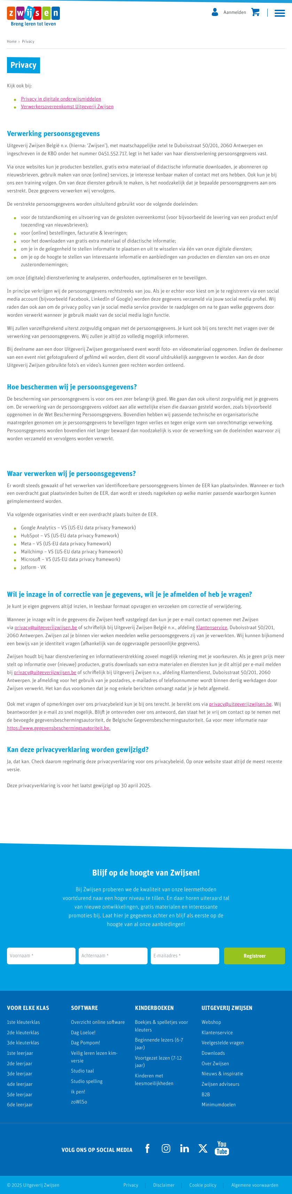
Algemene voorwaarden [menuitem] (254, 1185)
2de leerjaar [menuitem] (19, 1064)
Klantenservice (211, 628)
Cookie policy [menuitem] (202, 1185)
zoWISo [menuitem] (79, 1102)
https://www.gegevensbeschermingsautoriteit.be (58, 728)
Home (12, 42)
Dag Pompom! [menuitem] (85, 1043)
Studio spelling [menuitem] (87, 1081)
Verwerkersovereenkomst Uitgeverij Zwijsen (67, 107)
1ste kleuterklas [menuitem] (23, 1022)
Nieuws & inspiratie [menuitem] (222, 1074)
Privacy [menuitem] (129, 1185)
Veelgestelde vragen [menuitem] (223, 1043)
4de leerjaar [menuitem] (20, 1084)
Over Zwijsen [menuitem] (215, 1064)
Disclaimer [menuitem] (162, 1185)
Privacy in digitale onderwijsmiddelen (61, 99)
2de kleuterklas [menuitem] (23, 1033)
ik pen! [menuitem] (78, 1092)
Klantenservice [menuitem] (217, 1033)
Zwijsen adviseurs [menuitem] (220, 1084)
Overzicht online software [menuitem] (98, 1022)
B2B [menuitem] (206, 1095)
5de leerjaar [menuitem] (19, 1095)
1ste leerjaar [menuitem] (20, 1053)
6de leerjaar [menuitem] (20, 1105)
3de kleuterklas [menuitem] (23, 1043)
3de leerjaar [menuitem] (19, 1074)
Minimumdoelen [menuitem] (219, 1105)
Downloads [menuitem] (213, 1053)
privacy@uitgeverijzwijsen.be (46, 628)
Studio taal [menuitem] (82, 1071)
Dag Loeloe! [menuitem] (83, 1033)
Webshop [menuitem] (211, 1022)
